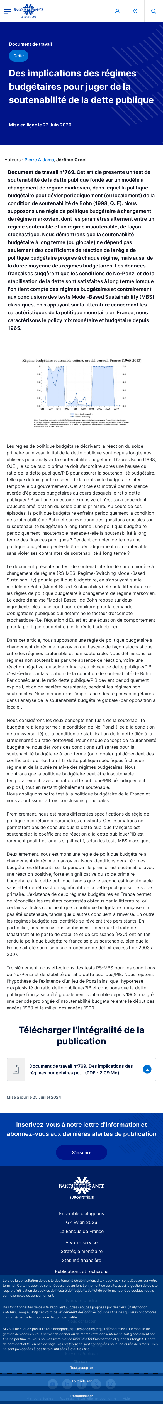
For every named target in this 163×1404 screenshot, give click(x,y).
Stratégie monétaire (82, 1251)
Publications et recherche (81, 1271)
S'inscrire (81, 1152)
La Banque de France (81, 1231)
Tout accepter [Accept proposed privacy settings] (81, 1368)
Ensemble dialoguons (81, 1213)
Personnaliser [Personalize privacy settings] (81, 1396)
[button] (81, 1069)
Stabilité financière (81, 1260)
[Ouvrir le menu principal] (7, 11)
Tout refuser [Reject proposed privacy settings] (82, 1381)
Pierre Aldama (39, 159)
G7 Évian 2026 (81, 1222)
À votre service (81, 1242)
